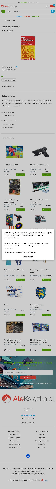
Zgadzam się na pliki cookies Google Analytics (21, 252)
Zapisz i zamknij (28, 256)
